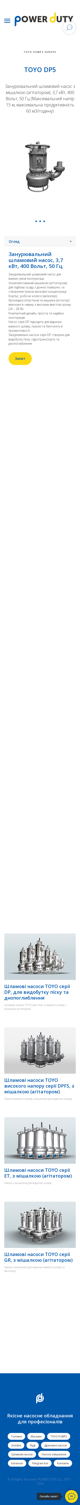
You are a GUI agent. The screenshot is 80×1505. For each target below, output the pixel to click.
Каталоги (17, 1463)
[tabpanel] (40, 308)
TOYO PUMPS (59, 1436)
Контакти (63, 1463)
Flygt (32, 1445)
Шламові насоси (22, 1454)
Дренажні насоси (55, 1445)
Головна (16, 1436)
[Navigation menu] (7, 21)
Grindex (16, 1445)
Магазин (36, 1436)
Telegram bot (40, 1463)
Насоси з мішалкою (54, 1454)
